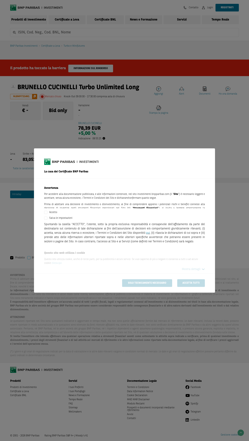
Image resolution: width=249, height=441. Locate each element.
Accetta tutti (191, 283)
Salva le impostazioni (60, 218)
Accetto (53, 212)
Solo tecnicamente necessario (147, 283)
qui (148, 232)
